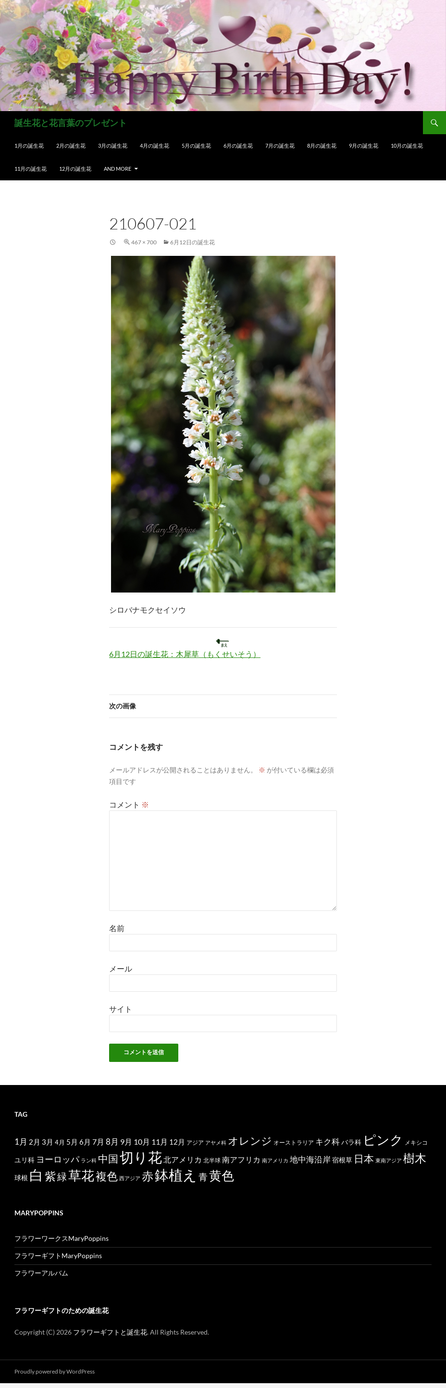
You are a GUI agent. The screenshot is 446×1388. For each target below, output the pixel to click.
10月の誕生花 (407, 145)
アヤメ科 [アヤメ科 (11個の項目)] (215, 1142)
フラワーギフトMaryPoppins (58, 1255)
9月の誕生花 (363, 145)
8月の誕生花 (321, 145)
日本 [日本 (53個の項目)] (364, 1158)
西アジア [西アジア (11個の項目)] (129, 1178)
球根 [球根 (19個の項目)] (21, 1177)
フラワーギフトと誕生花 (110, 1332)
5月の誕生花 (196, 145)
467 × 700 (144, 242)
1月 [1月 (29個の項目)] (20, 1141)
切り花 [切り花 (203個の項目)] (141, 1156)
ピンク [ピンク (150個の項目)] (383, 1140)
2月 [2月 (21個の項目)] (34, 1141)
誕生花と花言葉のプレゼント (70, 122)
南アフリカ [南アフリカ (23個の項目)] (241, 1159)
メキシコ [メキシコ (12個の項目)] (416, 1142)
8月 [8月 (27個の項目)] (112, 1142)
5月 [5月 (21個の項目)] (72, 1141)
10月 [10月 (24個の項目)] (142, 1141)
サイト (120, 1008)
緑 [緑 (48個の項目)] (62, 1176)
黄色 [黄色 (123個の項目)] (221, 1175)
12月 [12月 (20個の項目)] (177, 1142)
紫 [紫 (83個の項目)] (50, 1176)
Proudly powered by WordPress (54, 1371)
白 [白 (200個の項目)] (36, 1175)
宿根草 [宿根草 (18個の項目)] (342, 1160)
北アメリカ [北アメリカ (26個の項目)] (182, 1159)
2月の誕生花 (71, 145)
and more (117, 168)
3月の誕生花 (112, 145)
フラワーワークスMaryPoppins (61, 1238)
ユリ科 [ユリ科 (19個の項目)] (24, 1160)
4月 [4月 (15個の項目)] (60, 1142)
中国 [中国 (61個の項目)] (108, 1158)
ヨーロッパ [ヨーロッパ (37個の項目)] (57, 1159)
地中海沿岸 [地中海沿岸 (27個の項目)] (310, 1159)
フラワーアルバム (41, 1273)
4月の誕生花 (154, 145)
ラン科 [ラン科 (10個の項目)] (89, 1160)
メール (120, 968)
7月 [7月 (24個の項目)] (98, 1141)
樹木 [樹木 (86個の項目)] (414, 1158)
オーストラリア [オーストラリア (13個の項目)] (293, 1142)
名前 (116, 928)
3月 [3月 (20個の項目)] (47, 1142)
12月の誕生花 (75, 168)
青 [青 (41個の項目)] (203, 1176)
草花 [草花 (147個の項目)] (81, 1175)
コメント (129, 804)
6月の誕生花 (238, 145)
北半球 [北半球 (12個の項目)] (212, 1160)
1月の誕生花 (29, 145)
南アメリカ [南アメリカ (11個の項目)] (275, 1160)
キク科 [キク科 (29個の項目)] (327, 1141)
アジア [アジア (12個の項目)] (195, 1142)
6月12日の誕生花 (192, 242)
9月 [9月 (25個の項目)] (126, 1141)
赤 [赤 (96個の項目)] (147, 1176)
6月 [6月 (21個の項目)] (85, 1141)
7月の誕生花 (280, 145)
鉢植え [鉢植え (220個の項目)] (176, 1174)
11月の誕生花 (30, 168)
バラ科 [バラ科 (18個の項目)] (351, 1142)
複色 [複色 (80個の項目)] (107, 1176)
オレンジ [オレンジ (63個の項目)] (250, 1141)
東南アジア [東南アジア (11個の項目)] (388, 1160)
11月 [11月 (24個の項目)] (159, 1141)
